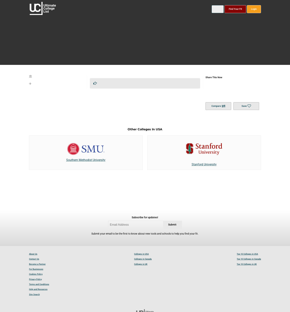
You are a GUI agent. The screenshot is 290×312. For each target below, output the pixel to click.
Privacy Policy (35, 279)
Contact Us (34, 259)
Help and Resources (38, 289)
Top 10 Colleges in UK (247, 264)
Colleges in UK (140, 264)
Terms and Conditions (39, 284)
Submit (172, 224)
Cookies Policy (36, 274)
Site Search (34, 294)
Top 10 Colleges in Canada (249, 259)
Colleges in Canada (143, 259)
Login (254, 9)
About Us (33, 254)
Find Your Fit (235, 9)
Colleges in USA (141, 254)
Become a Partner (37, 264)
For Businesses (36, 269)
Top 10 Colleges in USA (247, 254)
